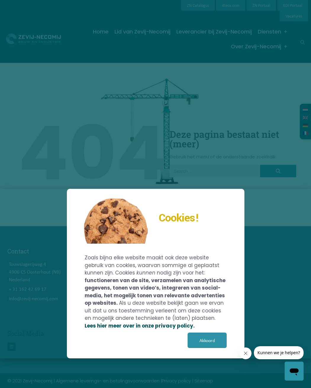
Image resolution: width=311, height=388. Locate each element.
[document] (155, 194)
